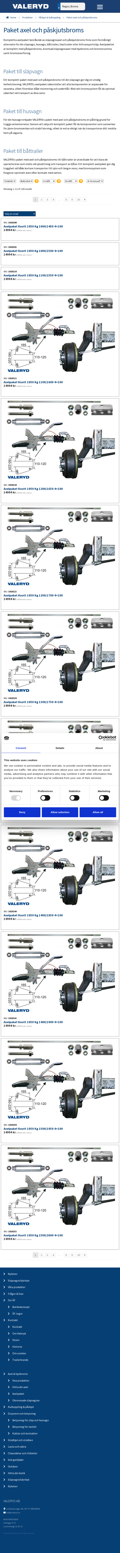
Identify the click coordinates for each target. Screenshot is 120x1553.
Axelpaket (18, 1393)
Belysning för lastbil (24, 1426)
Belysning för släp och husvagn (30, 1420)
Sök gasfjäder (16, 1459)
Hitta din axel (20, 1387)
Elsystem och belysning (22, 1413)
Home (13, 17)
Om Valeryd (19, 1333)
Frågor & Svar (16, 1293)
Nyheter (13, 1274)
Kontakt (13, 1320)
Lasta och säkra (17, 1446)
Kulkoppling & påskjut (21, 1407)
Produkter (27, 17)
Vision (15, 1340)
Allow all (98, 812)
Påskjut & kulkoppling (50, 17)
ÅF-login (17, 1313)
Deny (22, 812)
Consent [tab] (21, 748)
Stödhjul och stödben (20, 1440)
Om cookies (19, 1353)
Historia (17, 1346)
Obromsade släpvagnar (26, 1400)
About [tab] (99, 748)
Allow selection (60, 812)
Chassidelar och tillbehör (22, 1453)
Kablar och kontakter (25, 1433)
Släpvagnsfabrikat (19, 1280)
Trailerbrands (20, 1359)
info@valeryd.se (13, 1512)
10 (78, 199)
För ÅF (11, 1300)
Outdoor (13, 1466)
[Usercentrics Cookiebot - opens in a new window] (101, 738)
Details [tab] (60, 748)
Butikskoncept (21, 1307)
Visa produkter (20, 1380)
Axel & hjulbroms (18, 1374)
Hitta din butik (16, 1473)
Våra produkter (16, 1287)
